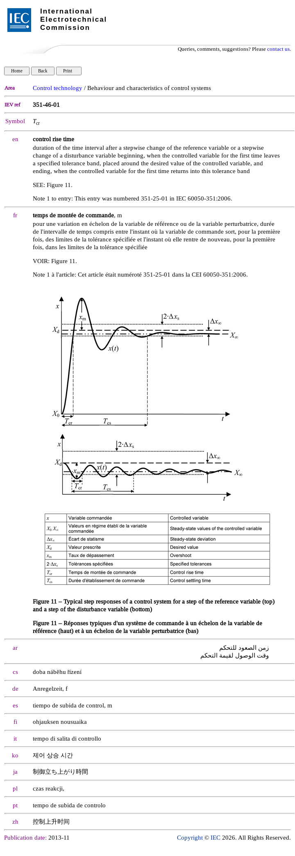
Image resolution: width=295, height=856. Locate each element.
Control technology (57, 88)
